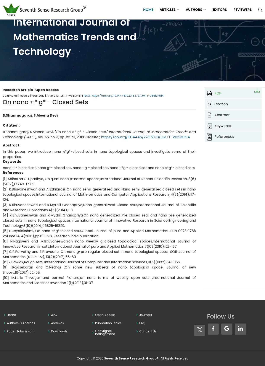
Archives (57, 323)
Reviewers (242, 9)
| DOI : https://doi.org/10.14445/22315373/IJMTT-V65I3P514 (124, 96)
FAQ (142, 323)
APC (54, 314)
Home (148, 9)
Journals (145, 314)
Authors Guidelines (21, 323)
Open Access (105, 314)
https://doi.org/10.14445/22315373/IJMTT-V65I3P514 (145, 137)
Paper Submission (20, 331)
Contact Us (147, 331)
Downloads (59, 331)
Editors (219, 9)
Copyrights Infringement (105, 332)
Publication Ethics (108, 323)
